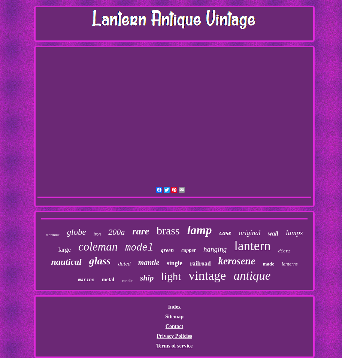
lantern (252, 246)
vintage (207, 275)
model (139, 248)
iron (97, 234)
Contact (174, 326)
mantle (149, 262)
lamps (294, 233)
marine (86, 280)
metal (108, 279)
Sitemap (174, 316)
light (171, 276)
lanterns (290, 264)
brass (168, 230)
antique (251, 275)
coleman (98, 246)
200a (116, 232)
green (167, 250)
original (249, 233)
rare (140, 231)
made (268, 264)
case (225, 233)
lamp (199, 230)
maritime (53, 235)
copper (188, 250)
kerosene (236, 261)
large (64, 249)
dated (124, 264)
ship (147, 277)
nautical (66, 262)
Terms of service (174, 346)
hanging (215, 249)
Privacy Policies (174, 336)
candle (127, 280)
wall (273, 233)
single (174, 263)
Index (174, 307)
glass (100, 261)
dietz (284, 251)
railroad (200, 263)
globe (76, 232)
